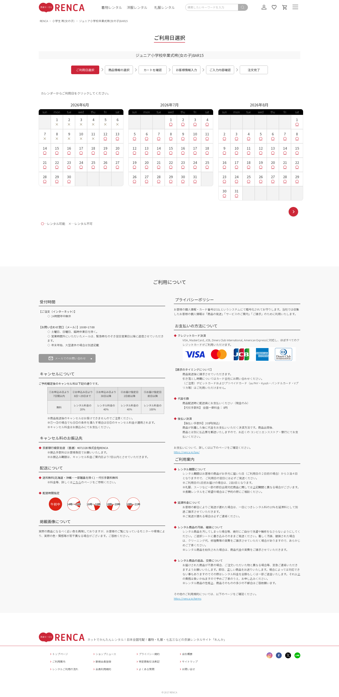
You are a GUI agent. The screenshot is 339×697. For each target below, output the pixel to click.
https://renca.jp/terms (187, 598)
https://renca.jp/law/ (187, 452)
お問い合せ (187, 669)
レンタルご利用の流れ (63, 669)
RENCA (44, 21)
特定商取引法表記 (148, 661)
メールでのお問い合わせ (67, 358)
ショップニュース (104, 654)
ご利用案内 (57, 661)
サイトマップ (188, 661)
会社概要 (185, 654)
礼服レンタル (164, 7)
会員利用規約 (101, 669)
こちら (77, 482)
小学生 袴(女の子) (63, 21)
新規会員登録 (101, 661)
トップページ (58, 654)
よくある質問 (145, 669)
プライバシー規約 (148, 654)
